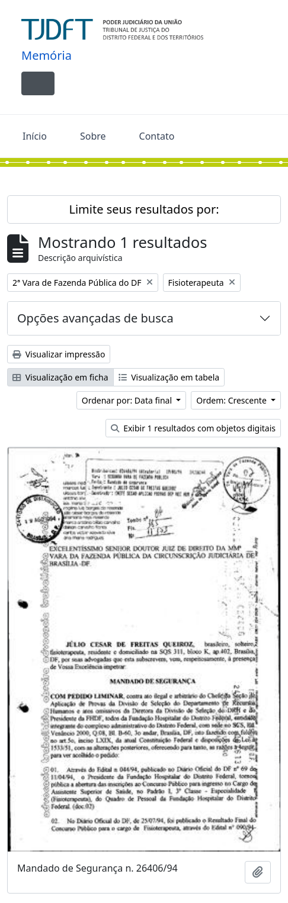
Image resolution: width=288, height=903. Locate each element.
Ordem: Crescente (232, 400)
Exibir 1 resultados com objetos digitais (193, 428)
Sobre (93, 136)
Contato (157, 136)
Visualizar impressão (58, 354)
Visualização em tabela (169, 377)
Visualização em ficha (60, 377)
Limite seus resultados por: (144, 209)
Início (35, 136)
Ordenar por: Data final (128, 400)
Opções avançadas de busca (95, 318)
